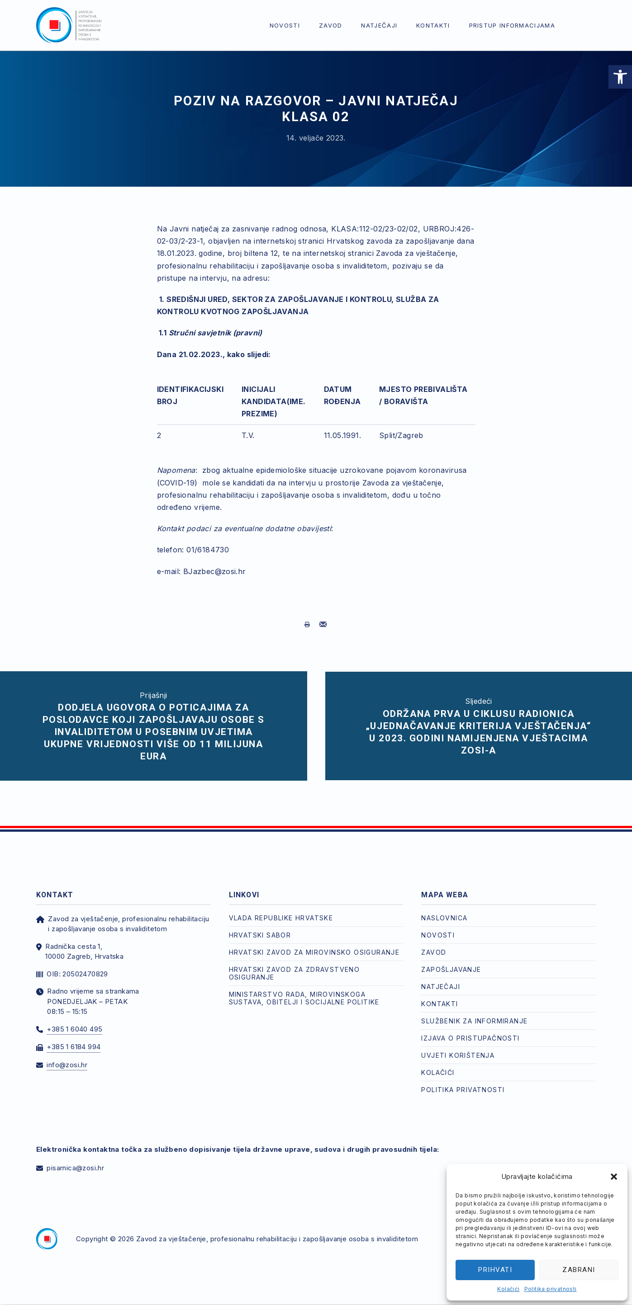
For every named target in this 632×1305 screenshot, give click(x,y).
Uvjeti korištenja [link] (457, 1046)
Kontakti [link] (433, 25)
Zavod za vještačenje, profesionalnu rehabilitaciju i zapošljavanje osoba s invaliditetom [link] (277, 1229)
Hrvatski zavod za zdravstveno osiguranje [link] (294, 964)
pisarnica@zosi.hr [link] (75, 1158)
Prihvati (495, 1270)
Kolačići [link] (508, 1289)
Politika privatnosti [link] (550, 1289)
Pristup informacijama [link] (512, 25)
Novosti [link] (285, 25)
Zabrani (578, 1270)
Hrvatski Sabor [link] (260, 926)
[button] (613, 1176)
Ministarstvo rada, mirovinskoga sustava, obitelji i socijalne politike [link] (304, 989)
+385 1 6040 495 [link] (74, 1020)
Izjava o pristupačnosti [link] (470, 1029)
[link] (620, 77)
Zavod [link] (330, 25)
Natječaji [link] (379, 25)
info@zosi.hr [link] (67, 1055)
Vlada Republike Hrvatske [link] (281, 909)
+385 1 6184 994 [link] (73, 1037)
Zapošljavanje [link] (451, 960)
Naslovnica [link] (444, 909)
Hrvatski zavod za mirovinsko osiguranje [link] (314, 943)
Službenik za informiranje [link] (474, 1012)
